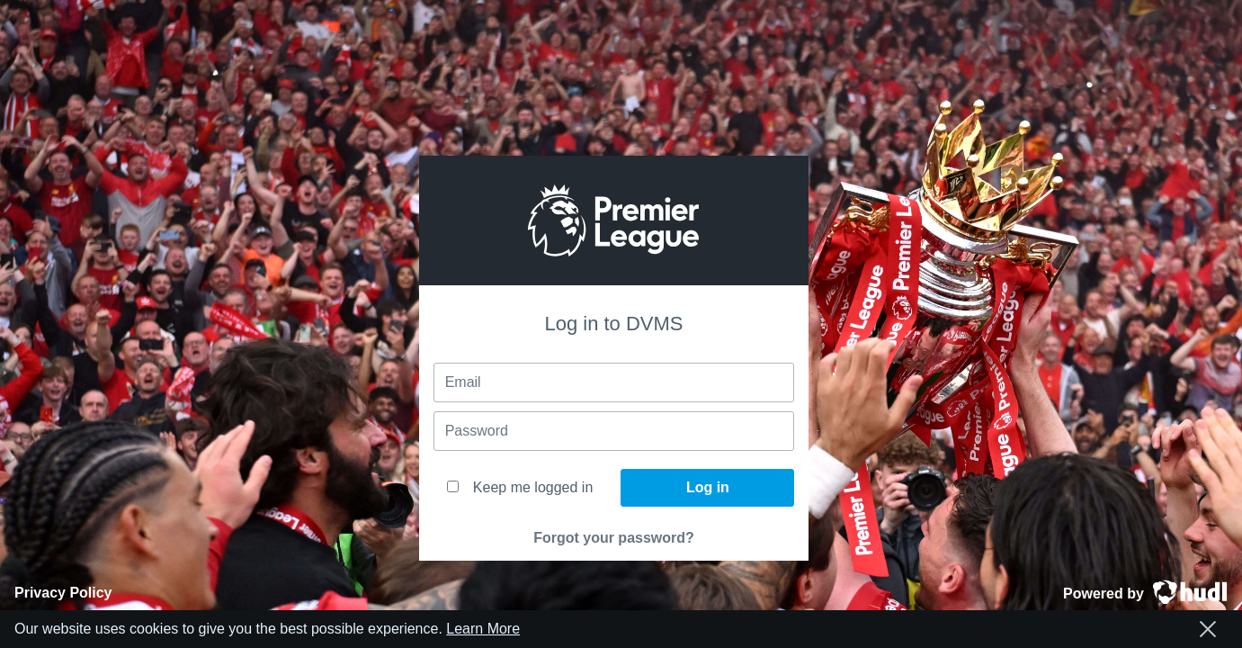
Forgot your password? (613, 537)
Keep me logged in (520, 487)
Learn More (483, 628)
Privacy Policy (63, 592)
